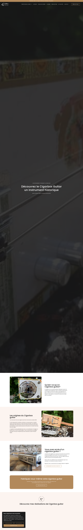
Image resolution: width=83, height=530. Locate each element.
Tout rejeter (19, 523)
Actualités (60, 4)
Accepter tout (13, 525)
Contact (66, 4)
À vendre (48, 4)
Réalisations (54, 4)
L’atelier (35, 4)
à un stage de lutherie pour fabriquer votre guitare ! (41, 0)
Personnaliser (8, 523)
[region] (13, 520)
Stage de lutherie (41, 4)
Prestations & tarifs (27, 4)
